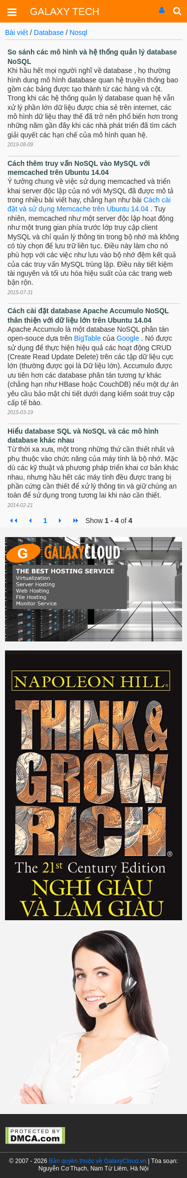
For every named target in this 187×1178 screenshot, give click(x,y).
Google (128, 338)
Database (50, 32)
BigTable (87, 338)
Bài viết (16, 32)
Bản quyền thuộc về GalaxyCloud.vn (97, 1161)
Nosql (78, 32)
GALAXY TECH (64, 11)
